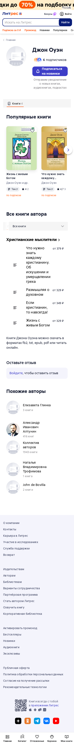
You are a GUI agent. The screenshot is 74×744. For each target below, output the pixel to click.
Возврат (9, 555)
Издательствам (13, 569)
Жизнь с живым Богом (17, 176)
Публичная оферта (16, 668)
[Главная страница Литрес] (12, 14)
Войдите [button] (16, 373)
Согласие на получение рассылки (26, 680)
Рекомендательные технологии (25, 687)
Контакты (9, 529)
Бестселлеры (12, 634)
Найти (65, 22)
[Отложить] (32, 130)
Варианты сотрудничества (21, 588)
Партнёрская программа (20, 594)
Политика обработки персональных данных (33, 674)
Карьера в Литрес (15, 535)
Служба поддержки (16, 548)
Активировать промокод (20, 628)
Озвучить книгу (14, 607)
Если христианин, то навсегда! (37, 307)
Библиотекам (12, 582)
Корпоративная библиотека (22, 614)
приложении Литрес (45, 705)
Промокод (30, 30)
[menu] (38, 226)
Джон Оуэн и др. (17, 183)
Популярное (60, 30)
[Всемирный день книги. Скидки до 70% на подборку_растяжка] (37, 5)
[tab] (15, 103)
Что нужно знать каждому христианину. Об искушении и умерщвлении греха (53, 176)
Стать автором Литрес (18, 601)
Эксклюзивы (11, 653)
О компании (11, 523)
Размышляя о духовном (37, 292)
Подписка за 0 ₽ (11, 30)
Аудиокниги (11, 647)
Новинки (45, 30)
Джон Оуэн (48, 183)
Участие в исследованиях (20, 542)
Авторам (9, 575)
